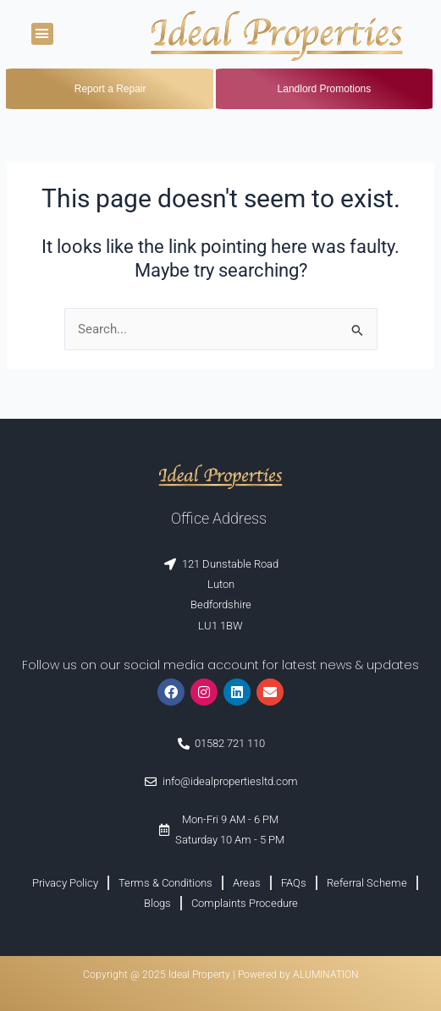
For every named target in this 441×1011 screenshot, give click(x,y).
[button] (42, 34)
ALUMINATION (326, 975)
